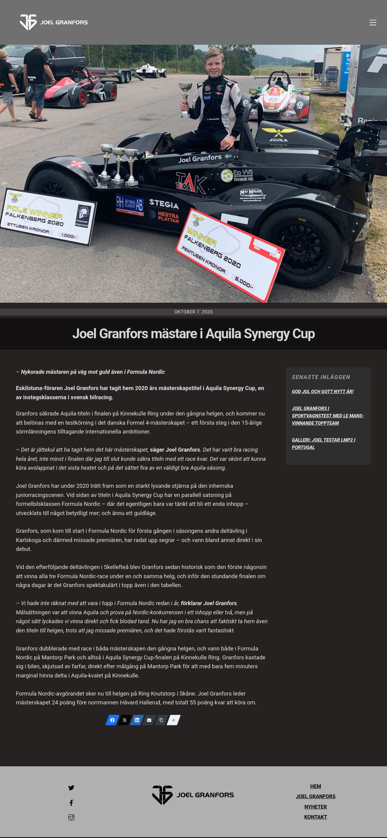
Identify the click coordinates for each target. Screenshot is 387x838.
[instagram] (71, 818)
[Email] (149, 721)
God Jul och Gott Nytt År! (323, 392)
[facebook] (71, 803)
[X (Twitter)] (125, 721)
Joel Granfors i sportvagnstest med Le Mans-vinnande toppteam (328, 417)
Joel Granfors (315, 797)
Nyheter (315, 808)
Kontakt (315, 818)
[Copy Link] (161, 721)
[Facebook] (112, 721)
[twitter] (71, 788)
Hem (315, 787)
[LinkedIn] (137, 721)
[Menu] (372, 22)
